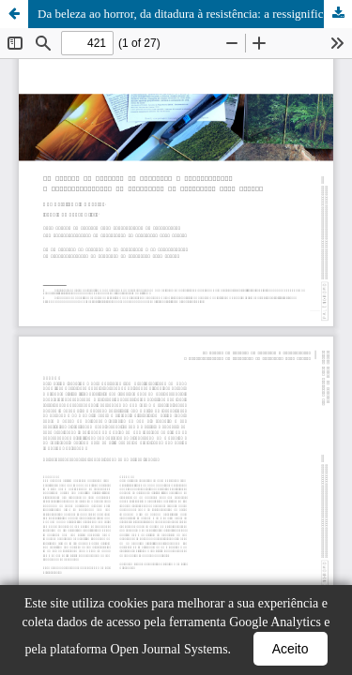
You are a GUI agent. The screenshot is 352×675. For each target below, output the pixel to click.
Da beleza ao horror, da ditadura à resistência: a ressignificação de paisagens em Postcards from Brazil (195, 14)
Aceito (290, 648)
